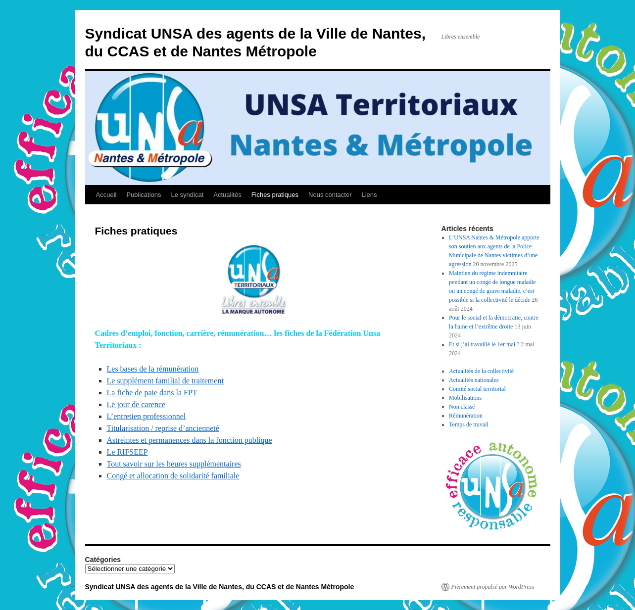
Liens (369, 194)
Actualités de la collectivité (481, 371)
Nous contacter (329, 194)
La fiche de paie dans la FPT (152, 392)
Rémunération (466, 415)
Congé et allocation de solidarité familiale (173, 475)
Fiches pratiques (274, 194)
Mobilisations (465, 397)
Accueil (106, 194)
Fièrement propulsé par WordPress (492, 586)
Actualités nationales (473, 379)
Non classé (462, 406)
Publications (143, 194)
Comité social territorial (477, 388)
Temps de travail (468, 424)
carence (153, 404)
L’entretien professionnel (146, 416)
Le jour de (124, 404)
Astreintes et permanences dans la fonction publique (189, 440)
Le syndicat (187, 194)
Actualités (227, 194)
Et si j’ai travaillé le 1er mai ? (484, 344)
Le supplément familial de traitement (165, 380)
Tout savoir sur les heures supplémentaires (174, 464)
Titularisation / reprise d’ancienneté (163, 428)
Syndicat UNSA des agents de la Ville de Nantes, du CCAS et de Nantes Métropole (219, 587)
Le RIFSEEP (127, 452)
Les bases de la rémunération (153, 369)
